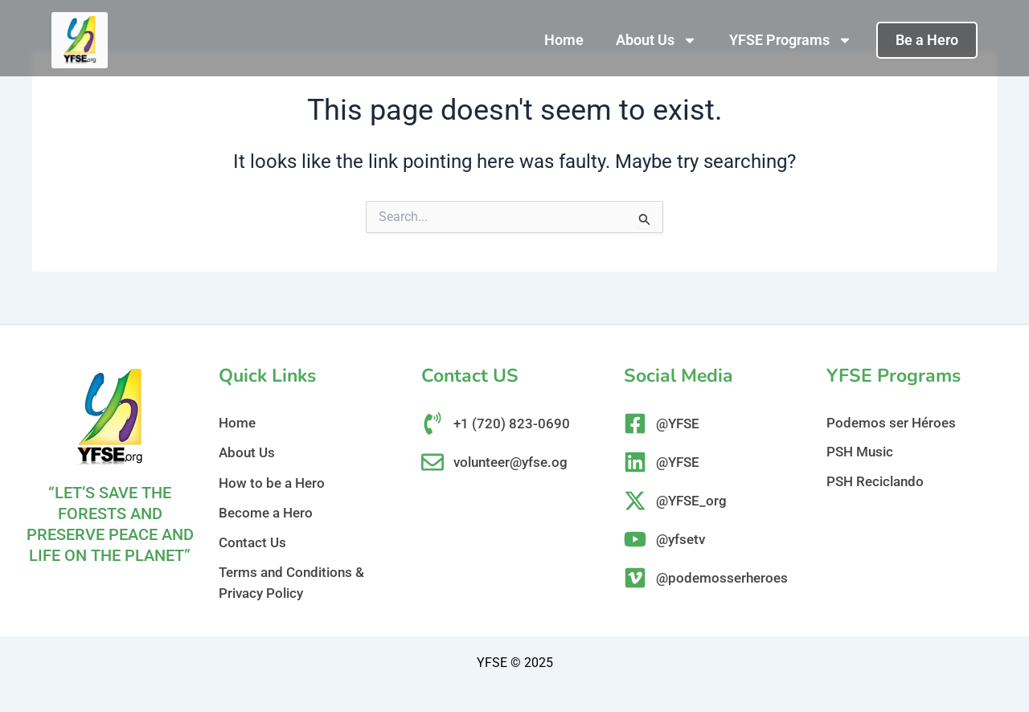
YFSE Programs (790, 40)
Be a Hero (927, 39)
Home (564, 39)
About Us (656, 40)
